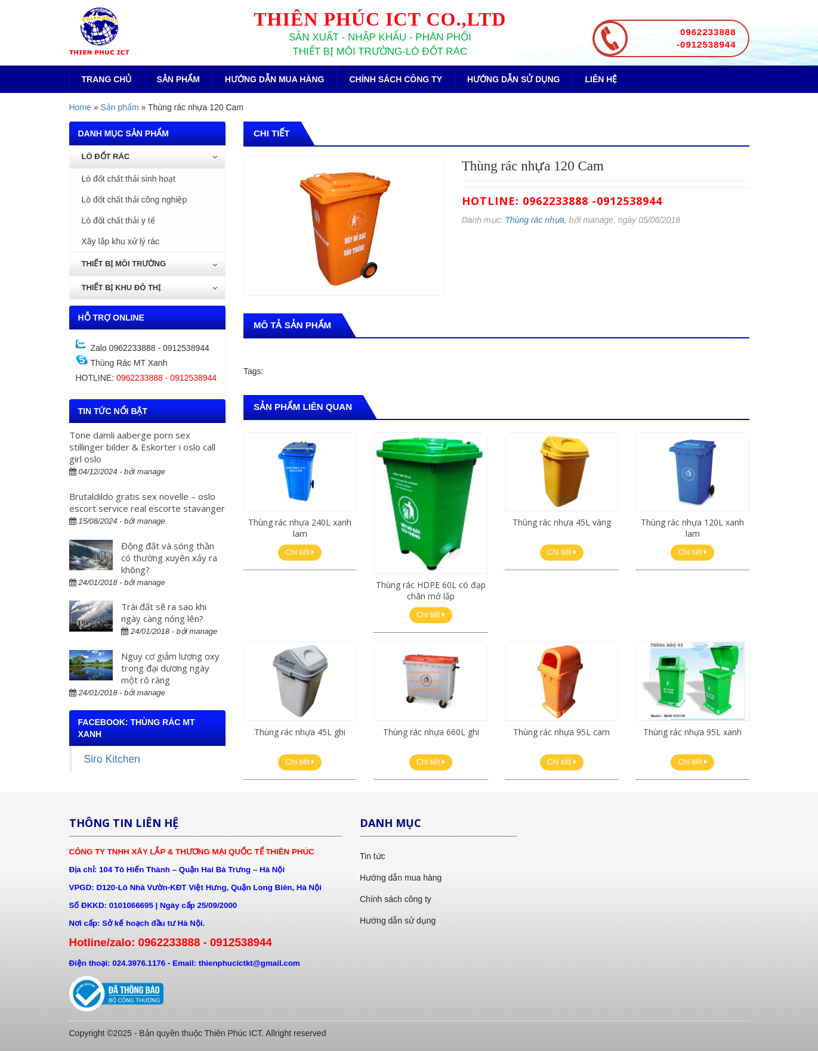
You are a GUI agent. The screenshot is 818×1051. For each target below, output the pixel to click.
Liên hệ (601, 79)
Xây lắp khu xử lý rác (121, 241)
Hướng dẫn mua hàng (275, 79)
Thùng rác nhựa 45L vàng (562, 522)
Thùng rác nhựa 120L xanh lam (692, 528)
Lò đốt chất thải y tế (118, 220)
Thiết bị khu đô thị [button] (150, 287)
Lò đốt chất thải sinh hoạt (128, 179)
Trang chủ (107, 79)
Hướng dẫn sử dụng (513, 79)
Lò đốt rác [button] (150, 156)
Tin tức (372, 856)
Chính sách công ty (395, 79)
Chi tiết (299, 552)
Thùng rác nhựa (534, 220)
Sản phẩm (177, 79)
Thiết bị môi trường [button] (150, 263)
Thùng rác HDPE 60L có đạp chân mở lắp (431, 590)
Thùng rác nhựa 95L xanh (692, 732)
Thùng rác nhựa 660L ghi (431, 732)
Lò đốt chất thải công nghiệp (134, 199)
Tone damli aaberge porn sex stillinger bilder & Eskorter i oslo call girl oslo (142, 447)
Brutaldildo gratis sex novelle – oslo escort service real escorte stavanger (147, 502)
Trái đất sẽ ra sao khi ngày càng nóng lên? (163, 612)
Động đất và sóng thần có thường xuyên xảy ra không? (169, 558)
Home (80, 107)
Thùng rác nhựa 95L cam (561, 732)
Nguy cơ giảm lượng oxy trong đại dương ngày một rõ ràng (170, 668)
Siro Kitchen (112, 759)
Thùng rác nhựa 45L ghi (299, 732)
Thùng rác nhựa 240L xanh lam (299, 528)
